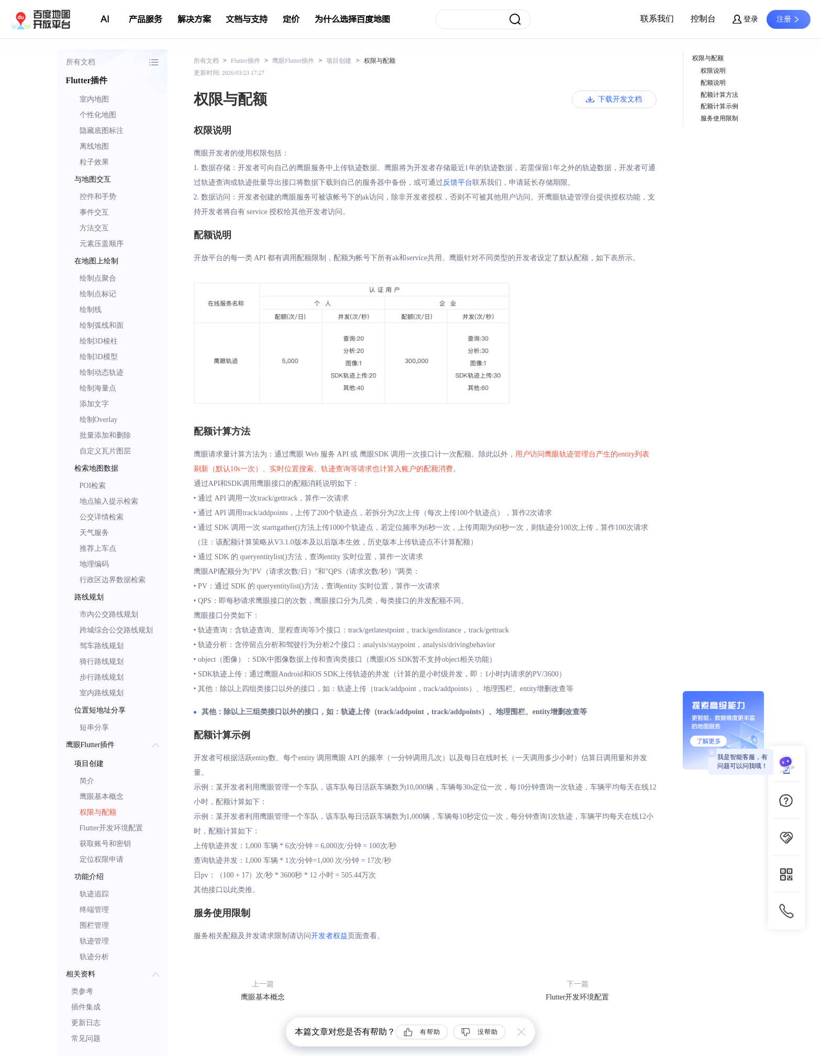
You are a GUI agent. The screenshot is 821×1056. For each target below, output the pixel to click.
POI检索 (93, 486)
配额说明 (713, 82)
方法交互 (94, 228)
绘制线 (91, 310)
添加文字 (94, 404)
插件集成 (86, 1007)
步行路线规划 (102, 677)
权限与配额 (98, 812)
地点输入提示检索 (109, 501)
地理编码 (94, 564)
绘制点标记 (98, 294)
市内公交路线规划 (109, 614)
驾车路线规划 (102, 646)
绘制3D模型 (99, 357)
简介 (87, 781)
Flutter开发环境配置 (111, 828)
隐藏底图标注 (102, 131)
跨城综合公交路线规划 (116, 630)
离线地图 (94, 146)
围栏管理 (94, 925)
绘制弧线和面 (102, 325)
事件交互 (94, 212)
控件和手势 (98, 197)
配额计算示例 (719, 106)
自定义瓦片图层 (105, 451)
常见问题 (86, 1038)
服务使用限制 (719, 118)
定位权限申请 (102, 859)
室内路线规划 (102, 693)
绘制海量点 (98, 388)
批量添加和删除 (105, 435)
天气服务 (94, 533)
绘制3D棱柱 (99, 341)
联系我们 (657, 18)
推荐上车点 (98, 548)
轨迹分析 (94, 957)
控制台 (703, 18)
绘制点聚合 (98, 278)
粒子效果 (94, 162)
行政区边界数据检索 (113, 580)
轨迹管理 (94, 941)
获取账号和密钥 (105, 844)
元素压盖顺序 (102, 244)
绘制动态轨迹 (102, 372)
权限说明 (713, 70)
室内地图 (94, 99)
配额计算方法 (719, 94)
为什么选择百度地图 (352, 19)
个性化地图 (98, 115)
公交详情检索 (102, 517)
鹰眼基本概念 (102, 797)
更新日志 (86, 1023)
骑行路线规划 (102, 661)
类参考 (82, 991)
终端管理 (94, 910)
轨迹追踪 (94, 894)
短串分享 (94, 727)
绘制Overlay (99, 420)
